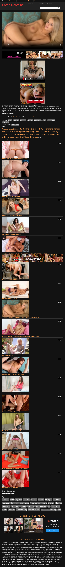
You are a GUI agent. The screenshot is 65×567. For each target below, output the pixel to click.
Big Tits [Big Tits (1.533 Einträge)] (29, 129)
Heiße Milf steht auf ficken (9, 298)
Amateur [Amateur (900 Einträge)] (5, 129)
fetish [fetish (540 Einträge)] (16, 132)
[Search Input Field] (48, 8)
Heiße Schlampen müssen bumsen (12, 487)
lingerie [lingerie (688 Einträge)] (9, 134)
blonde (10, 120)
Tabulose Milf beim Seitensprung (11, 393)
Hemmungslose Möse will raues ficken (13, 374)
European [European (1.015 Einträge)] (6, 132)
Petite (44, 120)
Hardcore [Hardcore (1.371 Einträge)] (51, 132)
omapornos (20, 1)
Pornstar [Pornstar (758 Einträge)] (49, 134)
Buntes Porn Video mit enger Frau (11, 412)
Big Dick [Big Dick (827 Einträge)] (23, 129)
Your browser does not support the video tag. (32, 30)
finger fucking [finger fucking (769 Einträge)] (23, 132)
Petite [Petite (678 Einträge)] (44, 134)
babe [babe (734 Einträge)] (11, 129)
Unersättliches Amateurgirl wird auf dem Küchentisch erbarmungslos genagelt (24, 253)
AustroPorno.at (29, 1)
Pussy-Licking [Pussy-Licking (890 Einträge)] (21, 510)
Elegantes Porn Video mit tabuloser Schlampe (15, 468)
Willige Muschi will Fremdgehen (11, 279)
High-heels (23, 120)
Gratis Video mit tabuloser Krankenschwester (15, 158)
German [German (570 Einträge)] (37, 132)
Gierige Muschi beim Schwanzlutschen (13, 215)
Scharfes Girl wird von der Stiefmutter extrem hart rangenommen (20, 336)
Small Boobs (5, 122)
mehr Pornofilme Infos (8, 113)
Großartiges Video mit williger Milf (11, 234)
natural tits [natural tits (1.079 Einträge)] (37, 134)
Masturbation (37, 120)
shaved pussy (51, 120)
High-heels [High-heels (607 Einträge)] (15, 506)
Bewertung (49, 3)
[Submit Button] (58, 8)
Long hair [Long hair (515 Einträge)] (15, 134)
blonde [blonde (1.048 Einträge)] (35, 129)
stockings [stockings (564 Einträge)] (30, 137)
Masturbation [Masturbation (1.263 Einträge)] (24, 134)
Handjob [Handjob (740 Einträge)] (44, 132)
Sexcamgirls (12, 1)
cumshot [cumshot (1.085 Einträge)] (56, 129)
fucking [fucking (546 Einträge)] (31, 132)
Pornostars (41, 3)
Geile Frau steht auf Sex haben (11, 196)
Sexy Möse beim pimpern (9, 177)
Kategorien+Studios (31, 3)
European (16, 120)
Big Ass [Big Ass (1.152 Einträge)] (16, 129)
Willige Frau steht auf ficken (10, 449)
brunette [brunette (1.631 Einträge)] (49, 129)
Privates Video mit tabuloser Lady (11, 431)
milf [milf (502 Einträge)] (31, 134)
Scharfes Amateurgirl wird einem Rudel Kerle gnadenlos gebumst (20, 317)
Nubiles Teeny (15, 124)
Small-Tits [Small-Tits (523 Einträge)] (23, 137)
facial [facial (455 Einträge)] (12, 132)
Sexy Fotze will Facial (8, 355)
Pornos (36, 1)
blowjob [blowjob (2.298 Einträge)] (42, 129)
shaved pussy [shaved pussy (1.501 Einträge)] (14, 137)
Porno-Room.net (13, 5)
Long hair (30, 120)
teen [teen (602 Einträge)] (36, 137)
